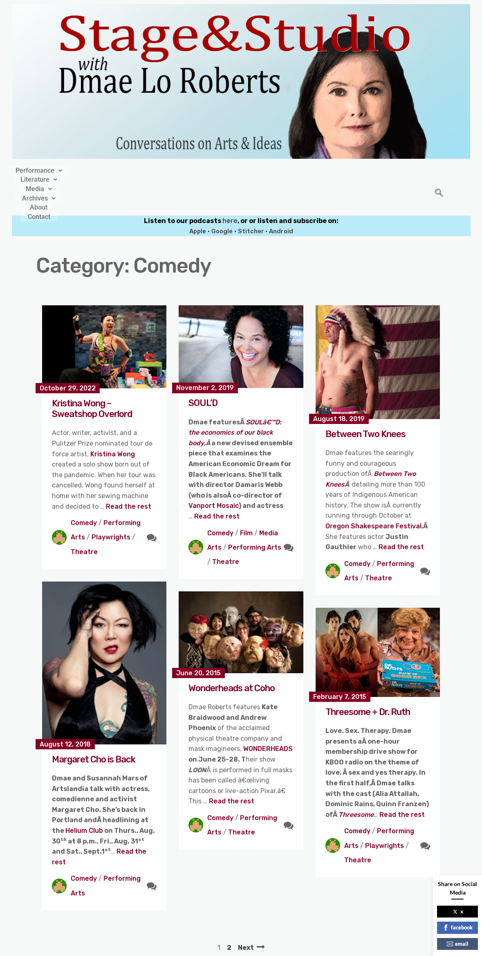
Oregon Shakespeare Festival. (374, 491)
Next (246, 912)
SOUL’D (202, 368)
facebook (458, 927)
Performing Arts (254, 512)
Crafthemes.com (319, 947)
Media (215, 169)
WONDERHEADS (268, 714)
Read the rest (128, 471)
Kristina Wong (112, 419)
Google (222, 196)
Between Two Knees (365, 398)
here (230, 186)
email (458, 943)
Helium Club (84, 796)
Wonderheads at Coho (231, 652)
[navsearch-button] (439, 176)
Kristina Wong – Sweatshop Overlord (92, 373)
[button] (111, 169)
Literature (168, 169)
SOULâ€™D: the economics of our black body (234, 397)
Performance (111, 169)
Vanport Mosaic (213, 471)
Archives (261, 169)
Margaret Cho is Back (93, 724)
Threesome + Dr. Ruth (367, 676)
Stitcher (251, 196)
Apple (197, 196)
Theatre (84, 517)
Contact (337, 169)
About (302, 169)
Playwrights (111, 502)
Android (281, 196)
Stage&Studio (186, 947)
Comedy (84, 488)
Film (246, 498)
